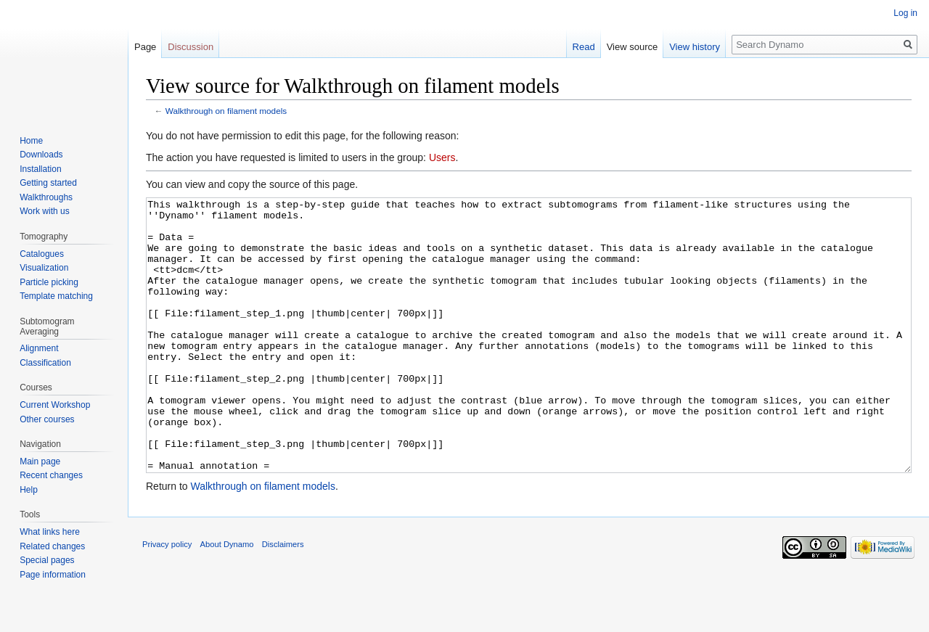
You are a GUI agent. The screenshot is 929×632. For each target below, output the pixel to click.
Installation (40, 169)
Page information (53, 575)
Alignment (39, 348)
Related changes (52, 546)
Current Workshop (55, 405)
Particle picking (49, 282)
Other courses (47, 419)
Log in (905, 13)
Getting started (48, 183)
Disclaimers (283, 598)
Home (31, 141)
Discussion (190, 46)
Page (145, 46)
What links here (50, 532)
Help (29, 490)
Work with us (44, 211)
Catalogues (42, 254)
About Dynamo (227, 598)
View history (694, 46)
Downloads (41, 154)
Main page (40, 461)
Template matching (56, 296)
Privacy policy (167, 598)
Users (442, 157)
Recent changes (51, 475)
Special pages (47, 560)
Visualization (44, 268)
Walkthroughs (46, 197)
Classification (45, 363)
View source (632, 46)
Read (584, 46)
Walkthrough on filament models (226, 110)
